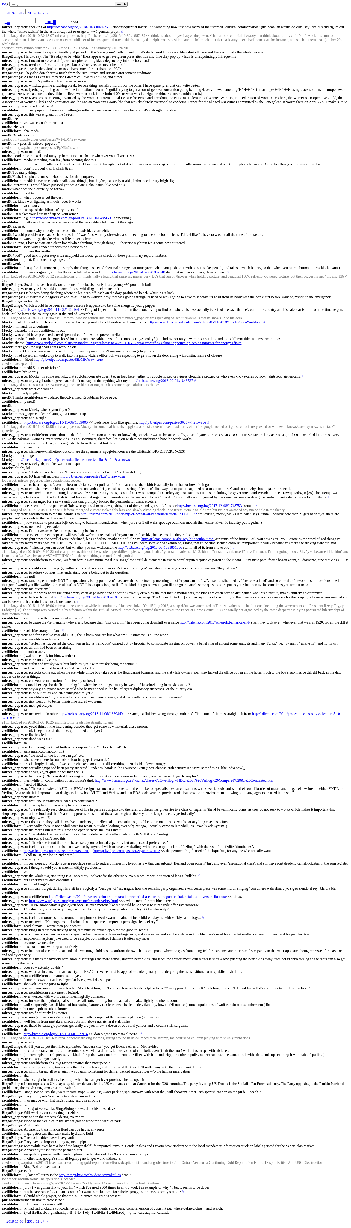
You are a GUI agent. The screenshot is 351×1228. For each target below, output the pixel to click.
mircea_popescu (14, 27)
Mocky (7, 309)
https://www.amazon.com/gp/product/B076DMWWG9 (70, 218)
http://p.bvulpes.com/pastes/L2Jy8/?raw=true (126, 851)
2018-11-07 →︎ (38, 13)
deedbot (8, 48)
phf (4, 1200)
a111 (5, 36)
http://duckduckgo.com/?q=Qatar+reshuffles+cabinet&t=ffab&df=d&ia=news (72, 460)
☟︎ (303, 376)
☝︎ (122, 31)
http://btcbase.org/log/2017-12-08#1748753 (209, 506)
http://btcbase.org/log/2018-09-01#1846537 (161, 381)
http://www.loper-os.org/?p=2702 (40, 1183)
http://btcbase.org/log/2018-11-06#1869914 (56, 1034)
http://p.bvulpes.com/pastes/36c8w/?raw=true (172, 422)
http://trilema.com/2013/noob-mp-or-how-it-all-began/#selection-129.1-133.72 (139, 514)
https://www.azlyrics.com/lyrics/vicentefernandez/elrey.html (73, 901)
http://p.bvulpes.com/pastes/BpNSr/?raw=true (49, 147)
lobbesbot (9, 480)
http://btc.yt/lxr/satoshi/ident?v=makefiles (90, 1175)
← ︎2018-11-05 (13, 13)
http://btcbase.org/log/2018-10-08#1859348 (133, 272)
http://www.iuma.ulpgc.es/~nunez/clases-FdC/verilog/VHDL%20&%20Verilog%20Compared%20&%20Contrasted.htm (184, 780)
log (4, 4)
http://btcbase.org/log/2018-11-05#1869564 (47, 309)
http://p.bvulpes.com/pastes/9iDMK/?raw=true (68, 359)
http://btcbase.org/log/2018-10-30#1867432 (113, 36)
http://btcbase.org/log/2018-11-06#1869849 (91, 714)
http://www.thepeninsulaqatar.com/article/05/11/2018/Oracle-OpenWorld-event (206, 322)
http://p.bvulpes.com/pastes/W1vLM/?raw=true (50, 139)
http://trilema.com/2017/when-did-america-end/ (215, 622)
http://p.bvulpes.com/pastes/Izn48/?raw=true (92, 476)
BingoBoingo (12, 56)
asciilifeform (11, 110)
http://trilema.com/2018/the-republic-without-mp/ (178, 539)
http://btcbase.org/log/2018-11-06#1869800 (56, 422)
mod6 (6, 118)
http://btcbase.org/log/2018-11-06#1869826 (86, 597)
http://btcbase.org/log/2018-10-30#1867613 (79, 27)
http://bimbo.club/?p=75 (33, 48)
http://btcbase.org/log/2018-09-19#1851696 (150, 547)
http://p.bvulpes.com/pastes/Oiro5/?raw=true (56, 851)
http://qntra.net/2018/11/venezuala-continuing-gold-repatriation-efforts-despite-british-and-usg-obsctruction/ (95, 1162)
